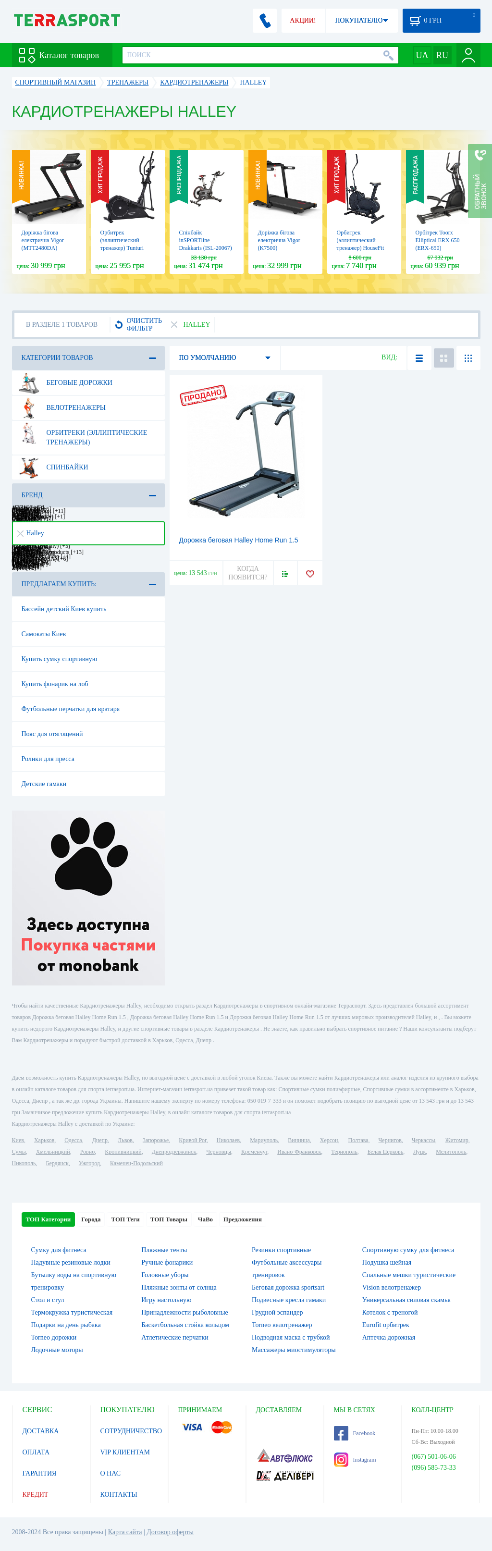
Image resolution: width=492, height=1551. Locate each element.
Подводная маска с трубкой (291, 1337)
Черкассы (423, 1140)
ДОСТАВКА (41, 1431)
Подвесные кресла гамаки (289, 1300)
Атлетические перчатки (174, 1337)
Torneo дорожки (54, 1337)
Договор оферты (170, 1532)
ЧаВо (205, 1219)
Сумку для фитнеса (58, 1250)
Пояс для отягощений (52, 734)
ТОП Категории (48, 1219)
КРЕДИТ (36, 1494)
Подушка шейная (387, 1262)
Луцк (419, 1151)
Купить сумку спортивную (60, 659)
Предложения (242, 1219)
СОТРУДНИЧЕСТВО (131, 1431)
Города (90, 1219)
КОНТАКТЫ (118, 1494)
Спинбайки (53, 467)
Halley (30, 533)
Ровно (87, 1151)
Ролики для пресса (48, 759)
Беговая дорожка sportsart (288, 1287)
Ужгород (89, 1163)
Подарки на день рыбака (66, 1325)
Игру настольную (166, 1300)
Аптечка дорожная (389, 1337)
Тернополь (344, 1151)
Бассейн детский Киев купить (64, 609)
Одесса (73, 1140)
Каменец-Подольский (136, 1163)
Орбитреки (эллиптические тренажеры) (83, 434)
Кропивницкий (123, 1151)
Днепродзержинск (174, 1151)
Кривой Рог (192, 1140)
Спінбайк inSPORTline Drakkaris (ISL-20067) (205, 240)
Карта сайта (125, 1532)
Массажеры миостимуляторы (294, 1350)
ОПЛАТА (36, 1452)
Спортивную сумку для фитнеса (408, 1250)
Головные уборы (164, 1275)
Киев (18, 1140)
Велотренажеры (62, 408)
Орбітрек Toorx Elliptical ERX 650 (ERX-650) (438, 240)
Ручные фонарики (167, 1262)
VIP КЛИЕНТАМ (125, 1452)
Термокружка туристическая (72, 1312)
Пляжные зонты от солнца (178, 1287)
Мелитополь (451, 1151)
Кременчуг (254, 1151)
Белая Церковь (385, 1151)
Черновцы (218, 1151)
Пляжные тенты (164, 1250)
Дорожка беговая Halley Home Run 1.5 (238, 540)
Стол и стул (47, 1300)
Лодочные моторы (57, 1350)
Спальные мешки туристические (408, 1275)
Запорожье (156, 1140)
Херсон (329, 1140)
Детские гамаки (44, 784)
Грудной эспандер (277, 1312)
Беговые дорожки (65, 383)
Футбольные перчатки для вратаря (71, 709)
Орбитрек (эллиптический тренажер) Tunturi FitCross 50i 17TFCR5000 (122, 248)
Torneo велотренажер (282, 1325)
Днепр (100, 1140)
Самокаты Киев (44, 634)
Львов (125, 1140)
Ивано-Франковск (299, 1151)
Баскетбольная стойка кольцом (185, 1325)
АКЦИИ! (303, 20)
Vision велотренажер (391, 1287)
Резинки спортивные (281, 1250)
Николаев (228, 1140)
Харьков (44, 1140)
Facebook (355, 1433)
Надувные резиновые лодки (71, 1262)
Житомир (456, 1140)
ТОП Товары (168, 1219)
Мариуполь (264, 1140)
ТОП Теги (125, 1219)
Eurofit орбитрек (385, 1325)
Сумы (19, 1151)
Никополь (24, 1163)
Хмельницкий (53, 1151)
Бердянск (57, 1163)
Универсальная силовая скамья (406, 1300)
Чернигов (390, 1140)
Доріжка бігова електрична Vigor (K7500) (279, 240)
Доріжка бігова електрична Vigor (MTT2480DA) (43, 240)
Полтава (358, 1140)
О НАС (110, 1473)
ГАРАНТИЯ (40, 1473)
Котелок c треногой (390, 1312)
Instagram (355, 1460)
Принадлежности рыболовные (184, 1312)
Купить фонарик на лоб (55, 684)
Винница (298, 1140)
